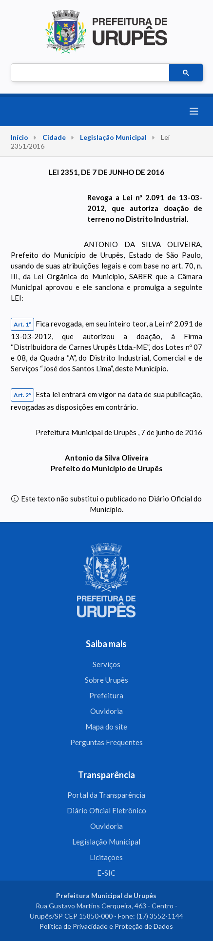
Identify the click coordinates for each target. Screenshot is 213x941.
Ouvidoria (106, 711)
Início (19, 137)
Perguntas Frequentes (106, 742)
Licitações (106, 857)
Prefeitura (106, 695)
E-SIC (106, 872)
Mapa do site (106, 726)
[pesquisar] (89, 73)
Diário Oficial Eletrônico (106, 810)
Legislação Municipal (113, 137)
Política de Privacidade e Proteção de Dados (106, 926)
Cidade (54, 137)
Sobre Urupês (106, 679)
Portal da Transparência (106, 794)
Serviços (106, 664)
